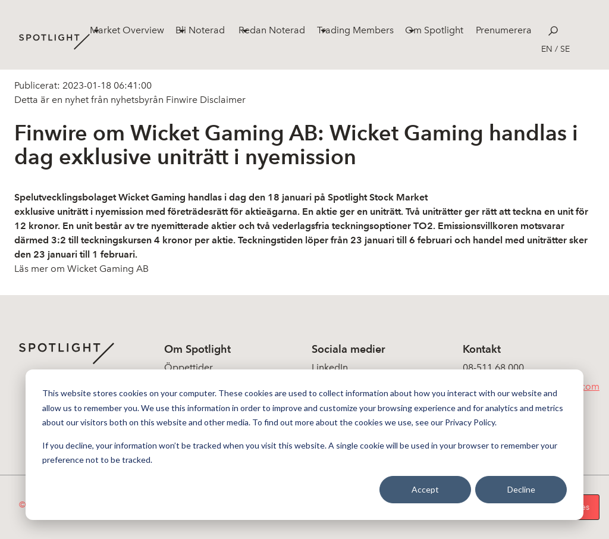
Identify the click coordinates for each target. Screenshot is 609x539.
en (547, 49)
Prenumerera (504, 30)
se (565, 49)
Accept (425, 489)
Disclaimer (221, 99)
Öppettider (188, 367)
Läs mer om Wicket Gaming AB (81, 268)
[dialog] (304, 444)
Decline (521, 489)
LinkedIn (330, 367)
